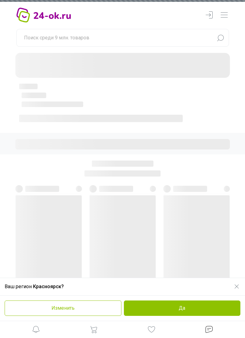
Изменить (63, 308)
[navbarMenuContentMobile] (224, 15)
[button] (36, 330)
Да (182, 308)
